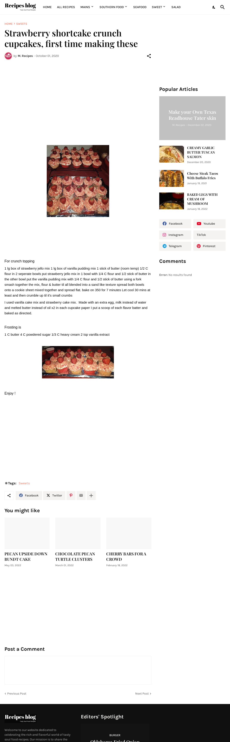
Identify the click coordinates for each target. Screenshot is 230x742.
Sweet (157, 7)
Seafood (139, 7)
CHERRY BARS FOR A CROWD (126, 556)
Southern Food (112, 7)
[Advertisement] (77, 96)
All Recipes (66, 7)
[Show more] (91, 495)
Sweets (21, 23)
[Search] (222, 7)
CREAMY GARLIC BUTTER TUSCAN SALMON (201, 152)
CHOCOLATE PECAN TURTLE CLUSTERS (75, 556)
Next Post (142, 693)
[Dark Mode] (214, 7)
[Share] (148, 56)
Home (47, 7)
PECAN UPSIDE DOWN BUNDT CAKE (25, 556)
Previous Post (16, 693)
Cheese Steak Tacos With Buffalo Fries (202, 175)
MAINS (85, 7)
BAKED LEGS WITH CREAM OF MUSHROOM (202, 199)
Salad (176, 7)
